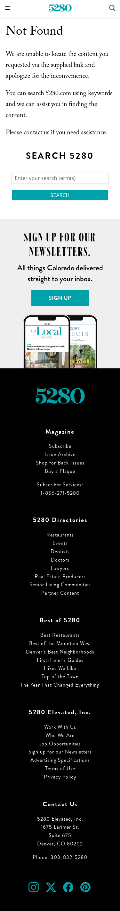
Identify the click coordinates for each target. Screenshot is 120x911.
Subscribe (60, 446)
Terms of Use (60, 768)
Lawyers (60, 568)
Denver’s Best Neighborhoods (60, 651)
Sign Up (60, 298)
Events (60, 543)
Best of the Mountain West (60, 643)
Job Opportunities (60, 743)
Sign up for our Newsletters (60, 751)
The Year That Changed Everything (60, 685)
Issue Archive (60, 454)
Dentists (60, 551)
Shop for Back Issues (60, 462)
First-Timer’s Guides (60, 660)
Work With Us (60, 727)
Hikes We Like (60, 668)
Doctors (60, 560)
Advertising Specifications (60, 760)
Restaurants (60, 534)
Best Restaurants (60, 635)
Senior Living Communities (60, 584)
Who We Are (60, 735)
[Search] (60, 178)
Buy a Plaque (60, 471)
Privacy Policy (60, 776)
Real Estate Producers (60, 576)
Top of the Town (60, 676)
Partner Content (60, 593)
